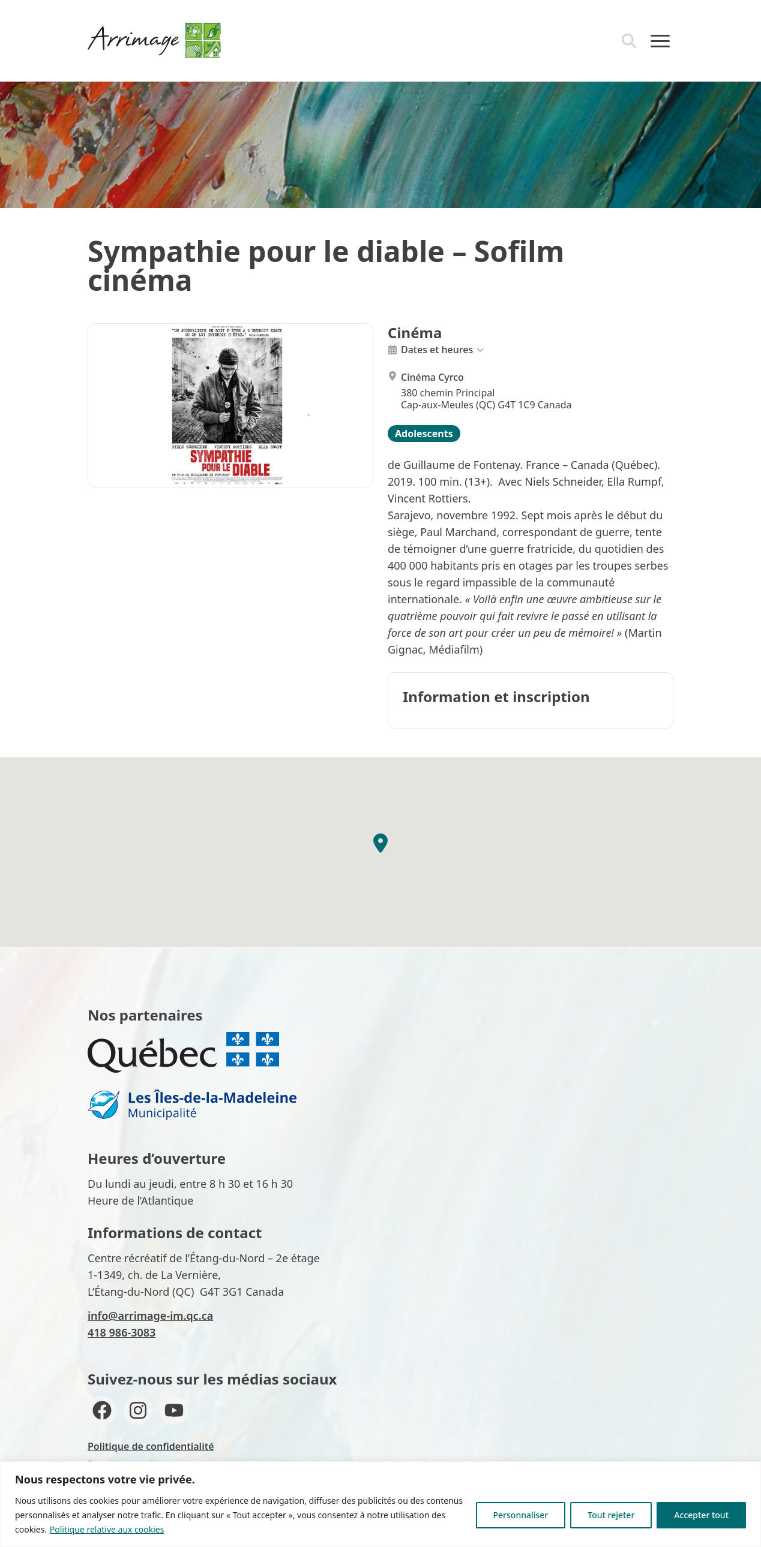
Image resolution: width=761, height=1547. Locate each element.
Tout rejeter (611, 1515)
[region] (380, 1504)
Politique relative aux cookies (107, 1529)
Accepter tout (701, 1515)
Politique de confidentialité (151, 1446)
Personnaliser (521, 1515)
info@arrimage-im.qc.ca (150, 1315)
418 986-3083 (121, 1332)
